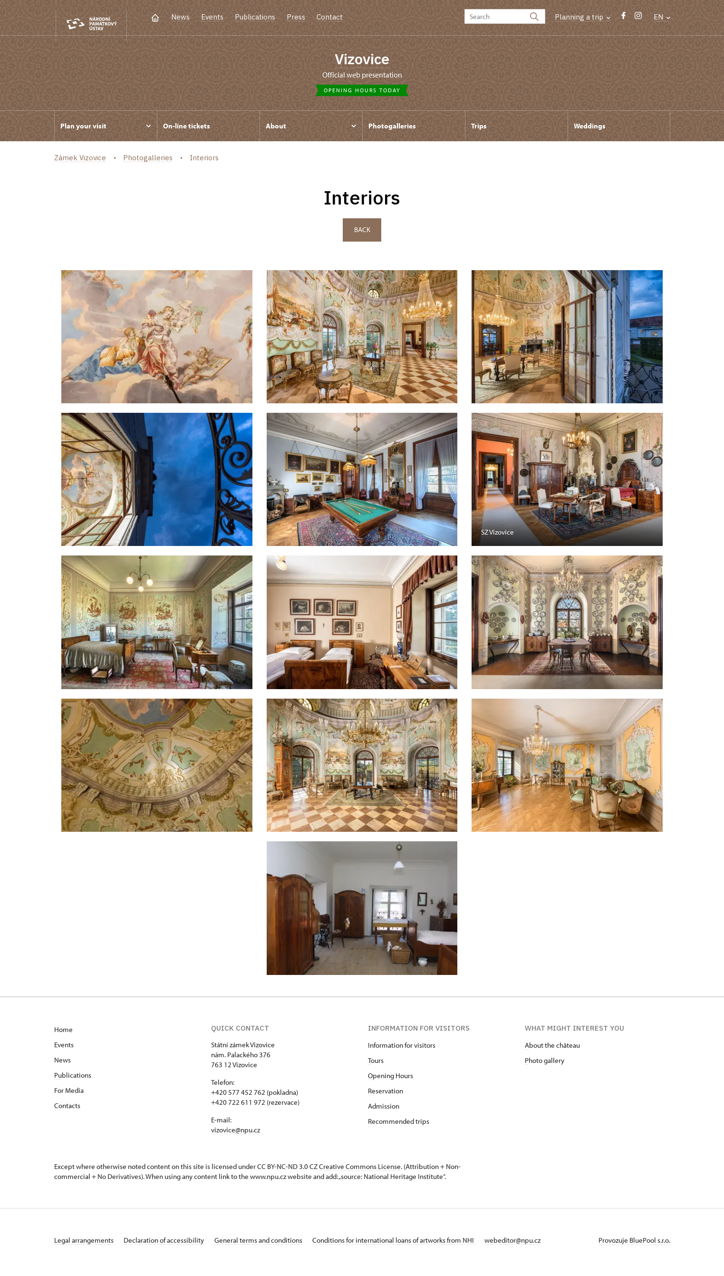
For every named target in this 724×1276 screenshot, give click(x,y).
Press (296, 16)
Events (212, 16)
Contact (330, 16)
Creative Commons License (360, 1170)
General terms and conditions (272, 1244)
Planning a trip (582, 16)
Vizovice (362, 59)
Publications (255, 16)
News (180, 16)
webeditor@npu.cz (538, 1244)
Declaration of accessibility (171, 1244)
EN (662, 16)
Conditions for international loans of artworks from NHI (413, 1244)
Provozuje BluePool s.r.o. (634, 1244)
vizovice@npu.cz (235, 1134)
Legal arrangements (84, 1244)
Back (362, 234)
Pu (58, 1079)
